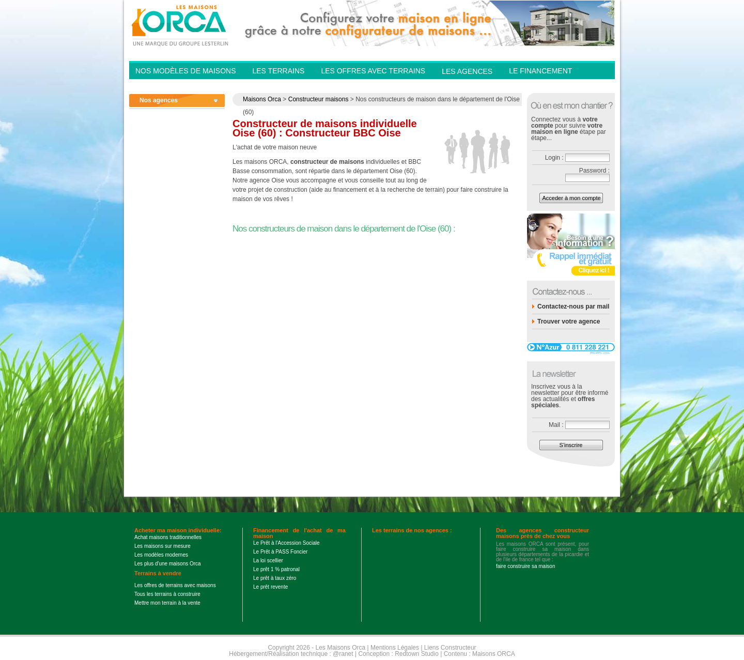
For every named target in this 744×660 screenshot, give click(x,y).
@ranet (343, 653)
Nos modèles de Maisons (185, 71)
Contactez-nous (542, 86)
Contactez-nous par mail (573, 306)
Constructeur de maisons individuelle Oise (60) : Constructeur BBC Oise (325, 128)
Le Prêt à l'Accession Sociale (286, 543)
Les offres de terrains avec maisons (175, 585)
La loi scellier (268, 560)
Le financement (540, 71)
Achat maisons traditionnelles (168, 537)
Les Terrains (278, 71)
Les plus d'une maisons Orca (167, 563)
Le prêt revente (270, 587)
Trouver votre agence (568, 321)
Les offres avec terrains (373, 71)
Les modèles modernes (161, 555)
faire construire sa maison (525, 566)
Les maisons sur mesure (162, 546)
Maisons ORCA (493, 653)
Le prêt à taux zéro (274, 578)
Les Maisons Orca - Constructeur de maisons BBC (181, 25)
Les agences (467, 71)
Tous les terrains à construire (167, 594)
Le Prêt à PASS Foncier (280, 552)
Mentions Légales (394, 647)
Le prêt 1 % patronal (276, 569)
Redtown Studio (417, 653)
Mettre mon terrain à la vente (167, 603)
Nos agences (159, 100)
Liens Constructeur (450, 647)
